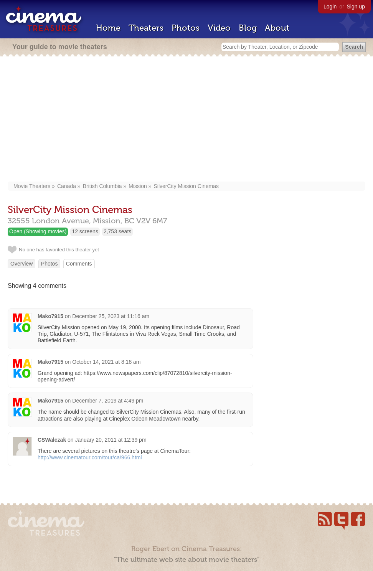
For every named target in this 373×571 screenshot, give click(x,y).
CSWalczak (52, 440)
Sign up (356, 6)
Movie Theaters (31, 186)
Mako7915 (50, 316)
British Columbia (102, 186)
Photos (186, 28)
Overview (21, 264)
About (277, 28)
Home (108, 28)
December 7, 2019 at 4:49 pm (107, 401)
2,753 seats (117, 231)
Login (330, 6)
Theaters (146, 28)
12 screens (85, 231)
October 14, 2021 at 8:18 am (106, 362)
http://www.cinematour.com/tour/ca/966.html (90, 457)
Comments (79, 264)
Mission (138, 186)
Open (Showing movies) (37, 231)
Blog (248, 28)
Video (219, 28)
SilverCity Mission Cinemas (186, 186)
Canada (66, 186)
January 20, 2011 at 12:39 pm (111, 440)
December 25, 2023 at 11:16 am (110, 316)
